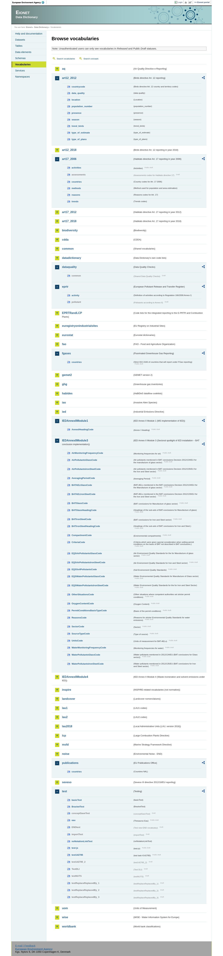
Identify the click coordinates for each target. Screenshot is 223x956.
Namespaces (22, 76)
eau (73, 820)
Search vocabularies (66, 59)
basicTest (77, 800)
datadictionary (71, 257)
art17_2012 (69, 212)
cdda (65, 239)
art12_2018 (69, 149)
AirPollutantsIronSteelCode (86, 469)
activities (76, 167)
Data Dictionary (41, 27)
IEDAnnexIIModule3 (75, 440)
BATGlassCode (80, 503)
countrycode (78, 86)
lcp (64, 735)
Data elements (23, 52)
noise (65, 753)
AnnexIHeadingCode (82, 429)
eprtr (65, 286)
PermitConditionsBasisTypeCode (89, 610)
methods (76, 188)
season (75, 119)
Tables (18, 45)
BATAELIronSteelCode (83, 494)
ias (64, 402)
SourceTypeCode (81, 633)
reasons (76, 195)
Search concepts (90, 59)
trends (75, 201)
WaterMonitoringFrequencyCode (89, 647)
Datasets (20, 39)
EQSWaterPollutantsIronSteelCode (90, 585)
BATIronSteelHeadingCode (86, 526)
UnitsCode (77, 640)
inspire (66, 689)
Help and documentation (28, 33)
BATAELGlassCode (82, 485)
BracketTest (78, 806)
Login (180, 2)
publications (70, 762)
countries (77, 181)
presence (76, 113)
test (64, 791)
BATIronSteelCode (81, 519)
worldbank (69, 926)
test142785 (77, 855)
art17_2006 (69, 158)
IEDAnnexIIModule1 (75, 420)
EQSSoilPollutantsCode (84, 569)
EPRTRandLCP (72, 312)
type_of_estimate (81, 132)
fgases (66, 353)
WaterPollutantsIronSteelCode (88, 663)
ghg (64, 384)
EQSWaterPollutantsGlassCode (88, 576)
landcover (68, 698)
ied (64, 411)
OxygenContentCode (83, 603)
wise (65, 917)
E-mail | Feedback (25, 945)
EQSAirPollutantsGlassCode (87, 553)
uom (65, 908)
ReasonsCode (79, 617)
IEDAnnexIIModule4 (75, 676)
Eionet (29, 27)
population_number (82, 106)
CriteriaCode (78, 542)
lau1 (65, 708)
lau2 (65, 717)
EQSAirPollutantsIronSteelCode (88, 562)
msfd (65, 744)
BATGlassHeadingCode (84, 510)
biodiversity (70, 230)
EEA (29, 2)
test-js (75, 848)
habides (67, 393)
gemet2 (67, 374)
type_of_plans (79, 139)
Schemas (20, 58)
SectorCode (78, 626)
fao (64, 344)
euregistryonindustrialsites (80, 325)
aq (63, 68)
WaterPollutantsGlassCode (86, 654)
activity (75, 295)
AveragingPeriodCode (83, 478)
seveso (66, 782)
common (68, 248)
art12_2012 (69, 77)
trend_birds (78, 126)
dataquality (69, 266)
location (76, 99)
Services (20, 70)
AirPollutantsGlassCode (84, 460)
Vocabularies (23, 64)
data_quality (78, 93)
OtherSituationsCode (83, 594)
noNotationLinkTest (82, 841)
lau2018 (67, 726)
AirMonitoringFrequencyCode (87, 453)
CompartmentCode (82, 535)
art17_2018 (69, 221)
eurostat (67, 335)
